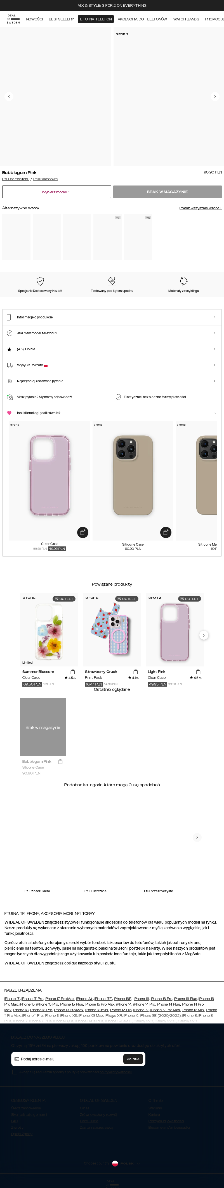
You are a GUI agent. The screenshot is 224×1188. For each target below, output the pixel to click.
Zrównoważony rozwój (98, 1115)
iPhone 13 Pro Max (68, 1010)
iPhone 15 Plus (71, 1004)
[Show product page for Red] (107, 237)
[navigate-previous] (203, 635)
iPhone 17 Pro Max (59, 999)
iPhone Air (84, 999)
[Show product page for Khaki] (138, 237)
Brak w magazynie (167, 192)
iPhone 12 (141, 1010)
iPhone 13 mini (96, 1010)
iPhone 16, (142, 999)
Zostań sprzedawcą (97, 1128)
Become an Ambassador (169, 1128)
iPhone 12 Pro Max (165, 1010)
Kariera (154, 1115)
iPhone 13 (21, 1010)
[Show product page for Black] (47, 237)
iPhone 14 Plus (168, 1004)
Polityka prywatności (166, 1121)
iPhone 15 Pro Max (99, 1004)
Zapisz (133, 1059)
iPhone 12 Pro (121, 1010)
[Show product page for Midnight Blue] (77, 237)
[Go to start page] (13, 19)
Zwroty (17, 1128)
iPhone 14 (124, 1004)
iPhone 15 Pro (47, 1004)
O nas (85, 1108)
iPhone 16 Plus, (186, 999)
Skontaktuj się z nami (29, 1115)
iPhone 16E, (123, 999)
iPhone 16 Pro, (162, 999)
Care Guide (89, 1121)
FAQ (14, 1121)
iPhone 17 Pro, (33, 999)
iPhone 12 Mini (193, 1010)
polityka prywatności (116, 1072)
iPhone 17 (12, 999)
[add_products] (82, 532)
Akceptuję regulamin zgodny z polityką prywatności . (75, 1072)
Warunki (155, 1108)
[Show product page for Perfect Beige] (16, 237)
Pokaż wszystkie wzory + (201, 208)
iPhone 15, (28, 1004)
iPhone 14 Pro (144, 1004)
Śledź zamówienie (26, 1108)
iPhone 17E (103, 999)
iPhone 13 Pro (41, 1010)
